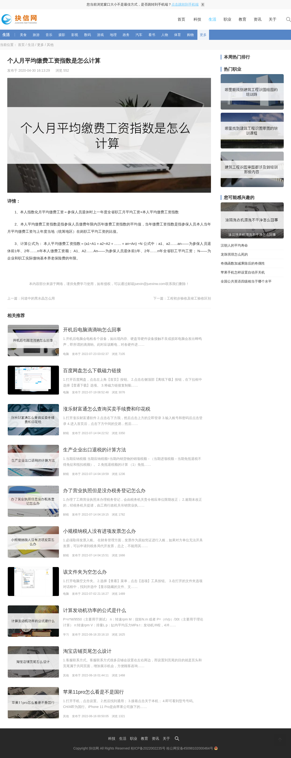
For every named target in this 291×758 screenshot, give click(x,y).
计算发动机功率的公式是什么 (94, 610)
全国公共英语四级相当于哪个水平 (246, 281)
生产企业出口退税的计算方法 (94, 449)
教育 (242, 19)
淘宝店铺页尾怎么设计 (87, 651)
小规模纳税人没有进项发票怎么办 (99, 531)
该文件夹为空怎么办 (85, 572)
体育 (177, 35)
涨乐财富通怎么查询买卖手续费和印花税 (106, 409)
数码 (87, 35)
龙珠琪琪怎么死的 (234, 254)
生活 (212, 19)
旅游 (36, 35)
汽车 (139, 35)
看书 (151, 35)
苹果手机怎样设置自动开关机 (243, 272)
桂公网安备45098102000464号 (192, 748)
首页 (181, 19)
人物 (164, 35)
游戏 (100, 35)
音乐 (49, 35)
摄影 (61, 35)
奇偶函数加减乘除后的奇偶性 (243, 263)
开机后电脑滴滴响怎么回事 (92, 329)
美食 (23, 35)
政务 (126, 35)
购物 (190, 35)
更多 (203, 35)
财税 (66, 433)
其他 (50, 45)
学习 (66, 634)
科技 (197, 19)
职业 (227, 19)
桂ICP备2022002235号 (148, 748)
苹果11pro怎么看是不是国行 (93, 692)
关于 (272, 19)
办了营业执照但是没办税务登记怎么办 (104, 490)
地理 (113, 35)
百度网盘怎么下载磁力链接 (92, 370)
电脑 (66, 354)
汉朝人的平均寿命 (234, 245)
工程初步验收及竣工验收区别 (189, 298)
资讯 (257, 19)
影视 (74, 35)
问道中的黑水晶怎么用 (38, 298)
